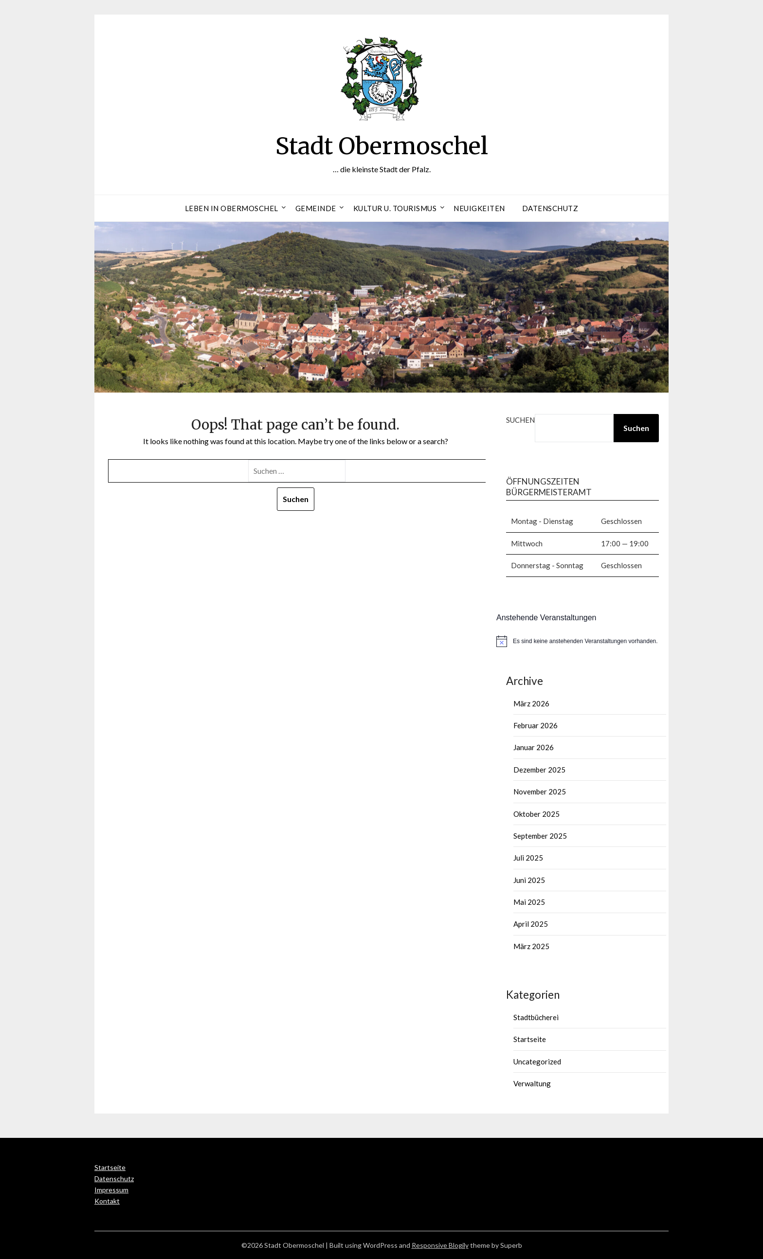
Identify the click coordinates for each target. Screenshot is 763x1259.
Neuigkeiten (479, 208)
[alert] (582, 641)
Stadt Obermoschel (381, 146)
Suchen (520, 419)
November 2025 (539, 791)
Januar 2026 (533, 747)
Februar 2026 (535, 725)
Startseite (529, 1039)
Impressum (111, 1190)
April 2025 (530, 923)
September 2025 (540, 835)
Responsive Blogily (440, 1245)
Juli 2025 (528, 857)
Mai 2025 (529, 902)
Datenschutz (550, 208)
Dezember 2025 (539, 769)
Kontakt (107, 1201)
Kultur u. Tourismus (395, 208)
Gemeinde (315, 208)
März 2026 (531, 703)
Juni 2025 (529, 880)
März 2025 (531, 946)
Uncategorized (537, 1061)
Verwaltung (532, 1083)
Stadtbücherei (536, 1017)
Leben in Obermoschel (231, 208)
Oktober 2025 (536, 813)
